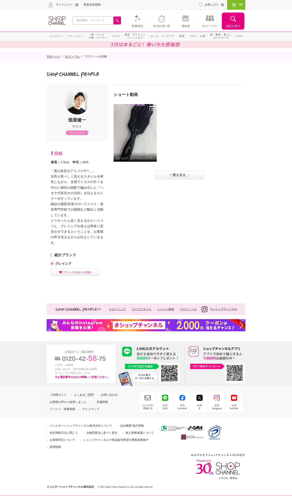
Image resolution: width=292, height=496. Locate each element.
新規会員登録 (92, 4)
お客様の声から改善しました (68, 401)
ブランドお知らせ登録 (77, 272)
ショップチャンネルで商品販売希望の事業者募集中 (116, 439)
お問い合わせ (109, 394)
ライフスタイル (141, 309)
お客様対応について (62, 439)
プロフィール (188, 309)
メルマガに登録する (148, 407)
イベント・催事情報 (62, 409)
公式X (199, 407)
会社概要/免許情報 (132, 425)
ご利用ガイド (58, 394)
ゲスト (77, 126)
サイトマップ (90, 409)
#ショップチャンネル (219, 309)
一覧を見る (178, 175)
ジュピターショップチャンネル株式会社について (81, 425)
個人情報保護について (140, 432)
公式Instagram (217, 407)
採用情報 (55, 447)
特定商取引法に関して (64, 432)
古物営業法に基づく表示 (101, 432)
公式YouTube (234, 407)
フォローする (77, 132)
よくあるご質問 (84, 394)
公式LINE (165, 407)
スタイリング (117, 309)
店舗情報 (102, 401)
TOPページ (53, 56)
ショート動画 (165, 309)
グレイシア (63, 263)
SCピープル (72, 56)
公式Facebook (182, 407)
